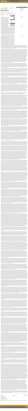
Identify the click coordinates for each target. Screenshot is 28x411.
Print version (12, 20)
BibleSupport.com (4, 398)
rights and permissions (14, 405)
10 (13, 14)
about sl (20, 405)
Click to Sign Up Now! (24, 0)
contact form (24, 406)
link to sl (23, 405)
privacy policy (9, 405)
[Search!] (14, 17)
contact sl (18, 405)
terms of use (5, 405)
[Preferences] (27, 2)
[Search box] (12, 17)
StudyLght (4, 1)
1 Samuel (6, 8)
